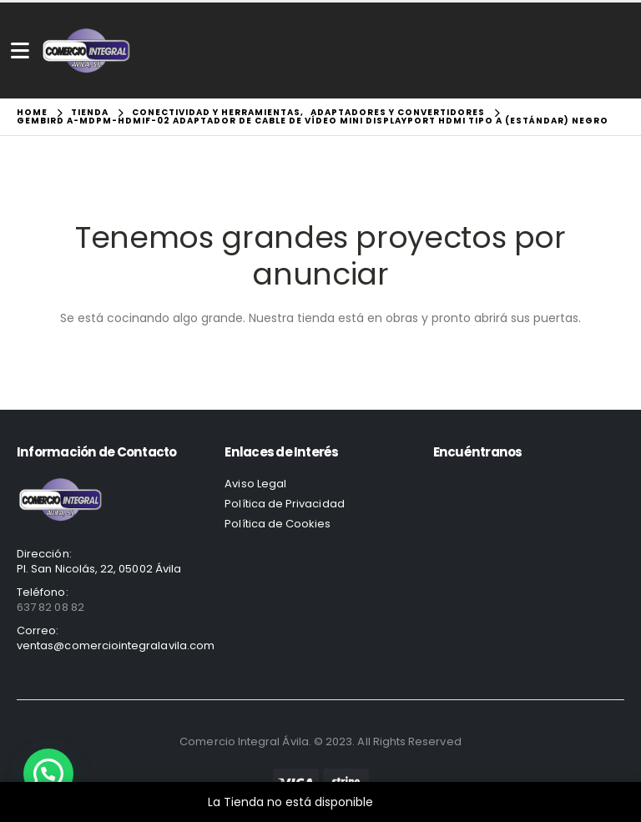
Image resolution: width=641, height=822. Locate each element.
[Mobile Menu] (20, 50)
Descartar (405, 802)
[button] (48, 774)
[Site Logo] (86, 50)
